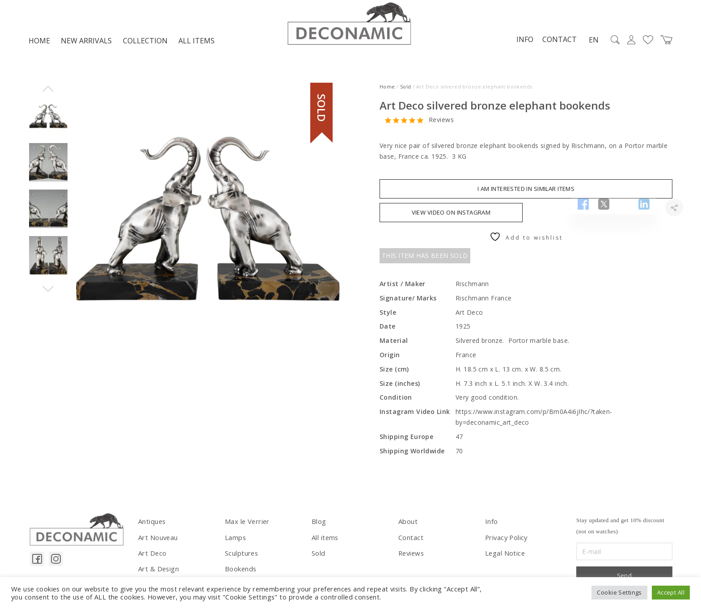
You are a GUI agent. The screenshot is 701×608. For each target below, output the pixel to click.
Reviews (441, 122)
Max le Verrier (246, 523)
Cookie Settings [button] (619, 592)
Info (521, 41)
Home (39, 43)
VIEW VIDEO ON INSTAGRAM (451, 215)
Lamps (235, 538)
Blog (319, 523)
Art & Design (157, 569)
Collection (145, 43)
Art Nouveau (157, 538)
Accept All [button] (670, 592)
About (407, 523)
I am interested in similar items (525, 191)
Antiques (151, 523)
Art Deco (151, 553)
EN (590, 42)
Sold (405, 88)
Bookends (240, 569)
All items (196, 43)
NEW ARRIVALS (86, 43)
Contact (556, 41)
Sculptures (241, 553)
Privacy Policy (506, 538)
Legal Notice (504, 553)
